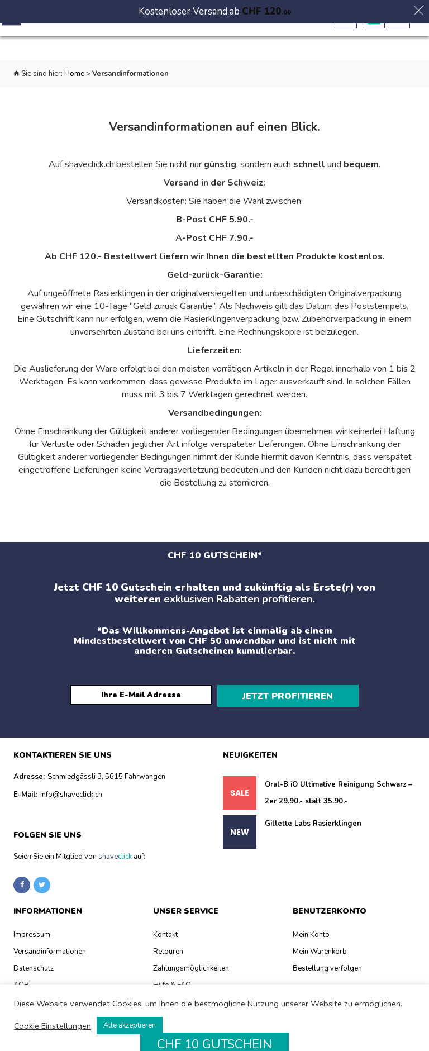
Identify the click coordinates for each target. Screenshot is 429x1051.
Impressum (31, 943)
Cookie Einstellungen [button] (52, 1026)
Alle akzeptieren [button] (129, 1025)
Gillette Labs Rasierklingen (313, 831)
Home (74, 74)
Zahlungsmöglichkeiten (191, 976)
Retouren (168, 959)
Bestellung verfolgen (327, 976)
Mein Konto (311, 943)
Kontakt (165, 943)
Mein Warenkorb (320, 959)
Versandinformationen (49, 959)
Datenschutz (33, 976)
